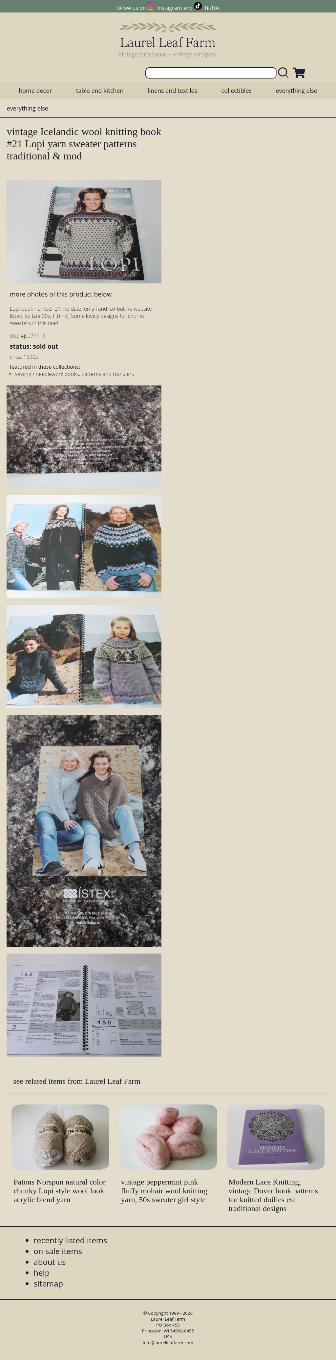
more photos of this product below (61, 294)
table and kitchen (100, 90)
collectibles (236, 90)
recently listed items (70, 1240)
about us (49, 1261)
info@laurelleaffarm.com (168, 1343)
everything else (296, 90)
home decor (35, 90)
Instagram (169, 7)
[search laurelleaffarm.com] (285, 73)
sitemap (48, 1283)
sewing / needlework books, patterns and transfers (74, 374)
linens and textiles (172, 90)
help (41, 1272)
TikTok (212, 7)
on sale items (57, 1251)
